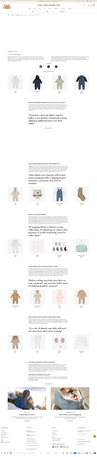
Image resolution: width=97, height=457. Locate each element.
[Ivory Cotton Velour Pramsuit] (15, 246)
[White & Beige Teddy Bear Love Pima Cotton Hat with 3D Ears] (81, 342)
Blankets (30, 166)
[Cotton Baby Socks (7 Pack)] (59, 246)
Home (33, 11)
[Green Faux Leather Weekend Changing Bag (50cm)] (81, 246)
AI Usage (55, 453)
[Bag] (94, 5)
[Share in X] (48, 67)
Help (2, 438)
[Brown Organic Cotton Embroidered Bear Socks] (81, 194)
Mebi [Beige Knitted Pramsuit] (15, 351)
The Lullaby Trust (36, 220)
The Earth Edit (81, 443)
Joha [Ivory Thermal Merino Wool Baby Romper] (37, 351)
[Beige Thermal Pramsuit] (81, 297)
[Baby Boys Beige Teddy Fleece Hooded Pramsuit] (15, 297)
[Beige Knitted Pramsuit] (15, 342)
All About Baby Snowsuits (27, 415)
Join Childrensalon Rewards (84, 441)
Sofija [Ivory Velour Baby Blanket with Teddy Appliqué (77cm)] (37, 255)
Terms (41, 453)
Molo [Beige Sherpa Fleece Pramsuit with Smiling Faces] (59, 91)
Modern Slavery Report (56, 440)
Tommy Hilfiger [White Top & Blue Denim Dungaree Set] (59, 203)
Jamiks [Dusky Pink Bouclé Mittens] (59, 351)
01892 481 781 (34, 445)
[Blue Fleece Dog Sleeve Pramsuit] (81, 82)
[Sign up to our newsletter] (94, 436)
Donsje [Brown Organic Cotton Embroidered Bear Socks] (81, 203)
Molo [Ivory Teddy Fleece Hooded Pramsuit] (15, 203)
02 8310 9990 (32, 439)
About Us (53, 432)
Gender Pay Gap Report (56, 438)
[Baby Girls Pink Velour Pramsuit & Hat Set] (59, 297)
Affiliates (53, 437)
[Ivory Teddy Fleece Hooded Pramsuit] (15, 194)
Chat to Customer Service (31, 431)
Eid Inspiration (62, 11)
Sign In (11, 1)
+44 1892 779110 (35, 443)
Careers (53, 435)
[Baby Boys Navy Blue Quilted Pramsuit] (37, 82)
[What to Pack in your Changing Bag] (70, 398)
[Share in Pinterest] (56, 67)
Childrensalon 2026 (24, 453)
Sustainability (54, 434)
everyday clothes (38, 271)
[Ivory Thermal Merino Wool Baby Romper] (37, 342)
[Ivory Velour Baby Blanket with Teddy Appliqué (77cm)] (37, 246)
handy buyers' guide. (33, 379)
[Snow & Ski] (27, 412)
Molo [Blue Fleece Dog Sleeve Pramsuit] (81, 91)
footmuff (36, 364)
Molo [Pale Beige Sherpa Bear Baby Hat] (37, 203)
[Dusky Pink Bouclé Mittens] (59, 342)
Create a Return (4, 432)
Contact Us (3, 430)
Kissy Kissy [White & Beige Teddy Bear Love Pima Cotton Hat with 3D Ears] (81, 351)
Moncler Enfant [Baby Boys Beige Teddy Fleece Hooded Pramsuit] (15, 306)
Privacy (48, 453)
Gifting (2, 440)
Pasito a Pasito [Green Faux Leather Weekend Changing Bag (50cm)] (81, 255)
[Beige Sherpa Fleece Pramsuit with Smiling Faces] (59, 82)
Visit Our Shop (54, 430)
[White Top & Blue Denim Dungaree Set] (59, 194)
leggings (30, 322)
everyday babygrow (57, 320)
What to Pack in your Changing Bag (70, 415)
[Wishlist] (91, 5)
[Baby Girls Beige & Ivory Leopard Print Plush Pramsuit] (37, 297)
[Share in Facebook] (41, 67)
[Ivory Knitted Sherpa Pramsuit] (15, 82)
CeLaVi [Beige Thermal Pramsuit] (81, 306)
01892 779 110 (30, 438)
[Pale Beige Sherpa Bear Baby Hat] (37, 194)
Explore (47, 11)
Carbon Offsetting (5, 442)
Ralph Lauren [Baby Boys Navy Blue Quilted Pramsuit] (37, 91)
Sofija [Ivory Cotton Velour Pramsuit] (15, 255)
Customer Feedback (5, 437)
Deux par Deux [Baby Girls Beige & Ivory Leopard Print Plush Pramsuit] (37, 306)
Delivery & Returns (4, 434)
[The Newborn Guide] (12, 51)
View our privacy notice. (81, 439)
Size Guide (3, 435)
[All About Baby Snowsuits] (27, 398)
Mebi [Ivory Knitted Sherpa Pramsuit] (15, 91)
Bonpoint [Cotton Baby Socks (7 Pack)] (59, 255)
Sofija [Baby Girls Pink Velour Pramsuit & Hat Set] (59, 306)
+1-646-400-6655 (31, 441)
